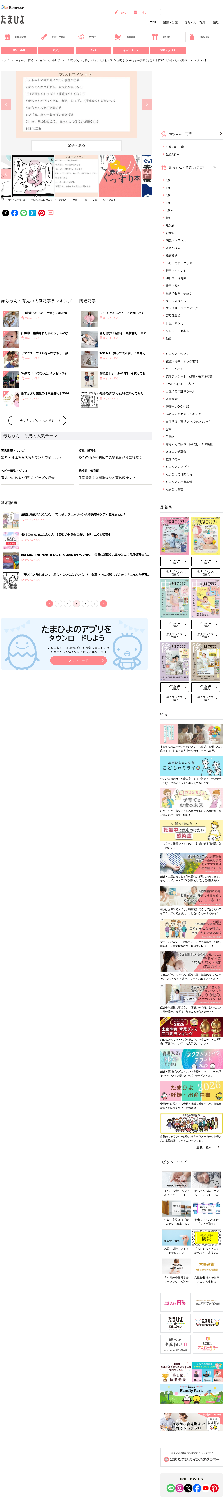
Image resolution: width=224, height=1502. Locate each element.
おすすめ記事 (109, 199)
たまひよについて (177, 354)
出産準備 (125, 37)
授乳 (169, 218)
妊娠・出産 (170, 22)
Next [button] (147, 104)
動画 (169, 338)
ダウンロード (78, 660)
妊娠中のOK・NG (177, 406)
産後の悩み (173, 248)
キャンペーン (130, 50)
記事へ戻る (76, 145)
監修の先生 (173, 459)
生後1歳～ (172, 154)
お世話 (170, 233)
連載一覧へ (204, 1147)
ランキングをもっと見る (37, 420)
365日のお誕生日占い (180, 384)
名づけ (86, 37)
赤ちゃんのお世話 (50, 60)
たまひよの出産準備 (179, 482)
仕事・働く (173, 286)
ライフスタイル (176, 301)
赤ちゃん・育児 (195, 22)
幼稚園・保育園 (176, 278)
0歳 (75, 199)
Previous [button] (6, 104)
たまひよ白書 (174, 489)
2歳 (95, 199)
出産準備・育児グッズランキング (188, 421)
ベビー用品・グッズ (179, 263)
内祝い (140, 12)
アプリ (56, 50)
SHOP (122, 12)
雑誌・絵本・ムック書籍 (182, 361)
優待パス (199, 37)
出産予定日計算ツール (180, 391)
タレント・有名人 (177, 331)
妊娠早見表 (15, 37)
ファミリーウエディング (182, 308)
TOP (153, 22)
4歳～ (169, 210)
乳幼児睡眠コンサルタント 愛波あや (49, 199)
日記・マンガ (174, 323)
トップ (5, 60)
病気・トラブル (176, 240)
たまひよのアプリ (177, 467)
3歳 (168, 203)
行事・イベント (176, 270)
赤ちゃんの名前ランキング (183, 414)
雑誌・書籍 (19, 50)
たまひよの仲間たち (179, 474)
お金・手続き (53, 37)
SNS (93, 50)
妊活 (216, 22)
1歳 (85, 199)
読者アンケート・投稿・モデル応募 (189, 376)
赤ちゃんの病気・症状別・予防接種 (189, 444)
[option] (76, 104)
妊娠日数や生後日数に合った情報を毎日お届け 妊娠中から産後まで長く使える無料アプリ (78, 650)
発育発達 (172, 255)
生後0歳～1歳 (175, 147)
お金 (169, 429)
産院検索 (172, 399)
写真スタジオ (167, 50)
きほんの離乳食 (176, 452)
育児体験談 (173, 316)
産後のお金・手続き (179, 293)
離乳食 (160, 37)
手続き (170, 436)
